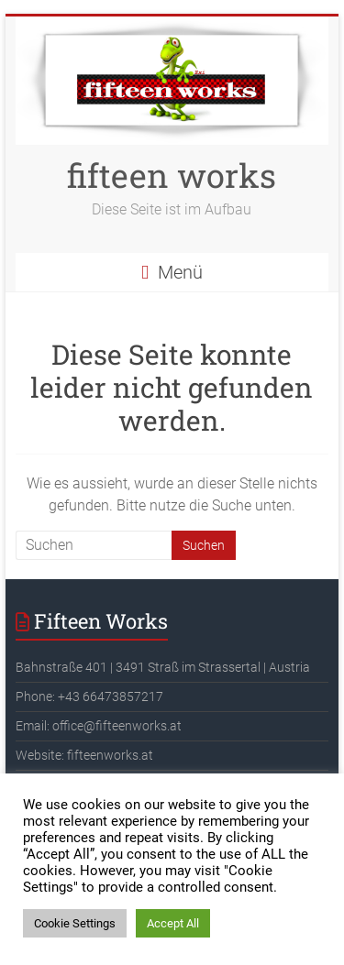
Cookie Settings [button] (75, 923)
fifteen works (171, 175)
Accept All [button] (173, 923)
